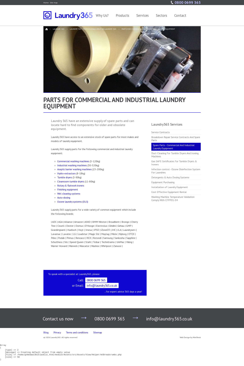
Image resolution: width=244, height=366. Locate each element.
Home (46, 2)
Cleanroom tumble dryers (71, 181)
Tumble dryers (65, 177)
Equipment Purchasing (162, 182)
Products (122, 15)
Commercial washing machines (73, 161)
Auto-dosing (63, 197)
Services (142, 15)
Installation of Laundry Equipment (169, 187)
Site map (54, 2)
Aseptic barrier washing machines (74, 169)
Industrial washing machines (72, 165)
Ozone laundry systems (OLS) (72, 201)
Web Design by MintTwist (190, 337)
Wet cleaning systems (68, 193)
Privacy (57, 332)
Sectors (161, 15)
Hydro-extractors (66, 173)
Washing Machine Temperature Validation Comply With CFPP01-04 (172, 198)
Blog (45, 332)
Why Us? (102, 15)
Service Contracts (160, 132)
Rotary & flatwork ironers (70, 185)
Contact (180, 15)
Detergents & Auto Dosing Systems (170, 177)
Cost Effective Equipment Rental (169, 192)
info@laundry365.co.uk (102, 285)
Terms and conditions (77, 332)
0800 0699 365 (188, 2)
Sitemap (97, 332)
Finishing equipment (67, 189)
